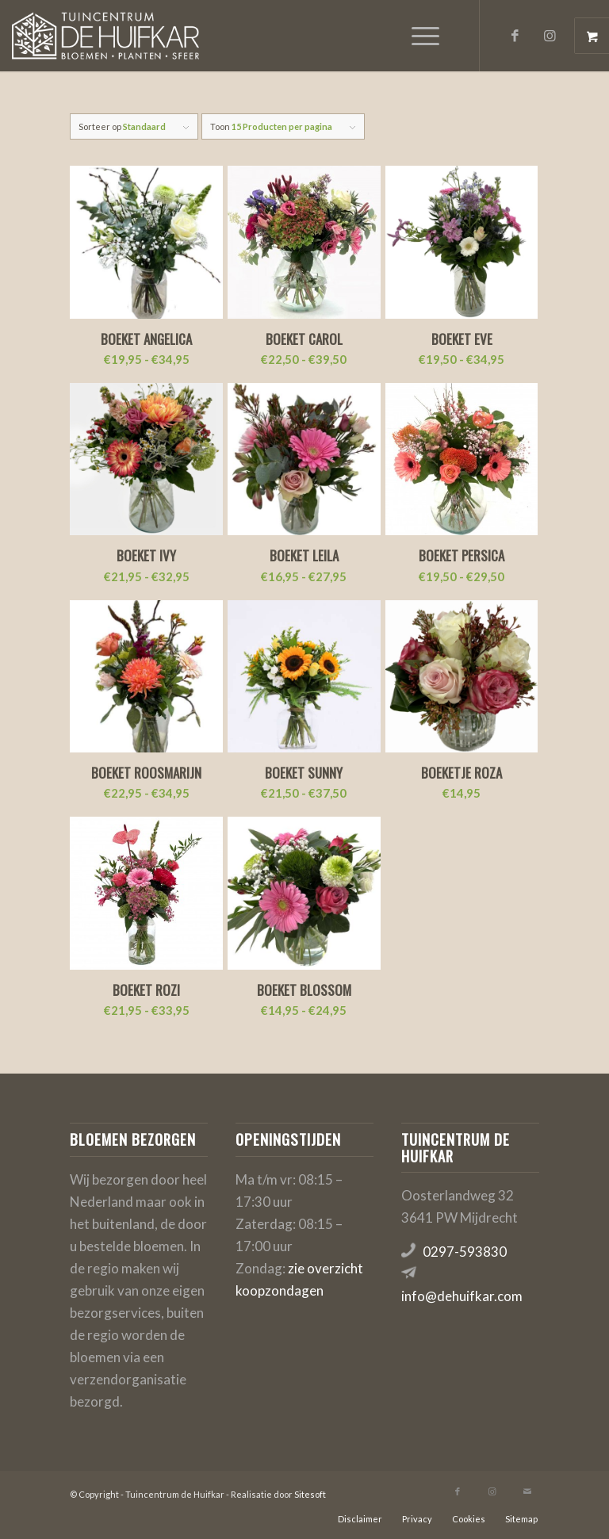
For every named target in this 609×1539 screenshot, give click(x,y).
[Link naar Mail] (527, 1491)
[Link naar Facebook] (515, 36)
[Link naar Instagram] (550, 36)
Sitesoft (310, 1494)
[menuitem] (427, 35)
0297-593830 (465, 1251)
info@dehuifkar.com (462, 1296)
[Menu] (417, 35)
